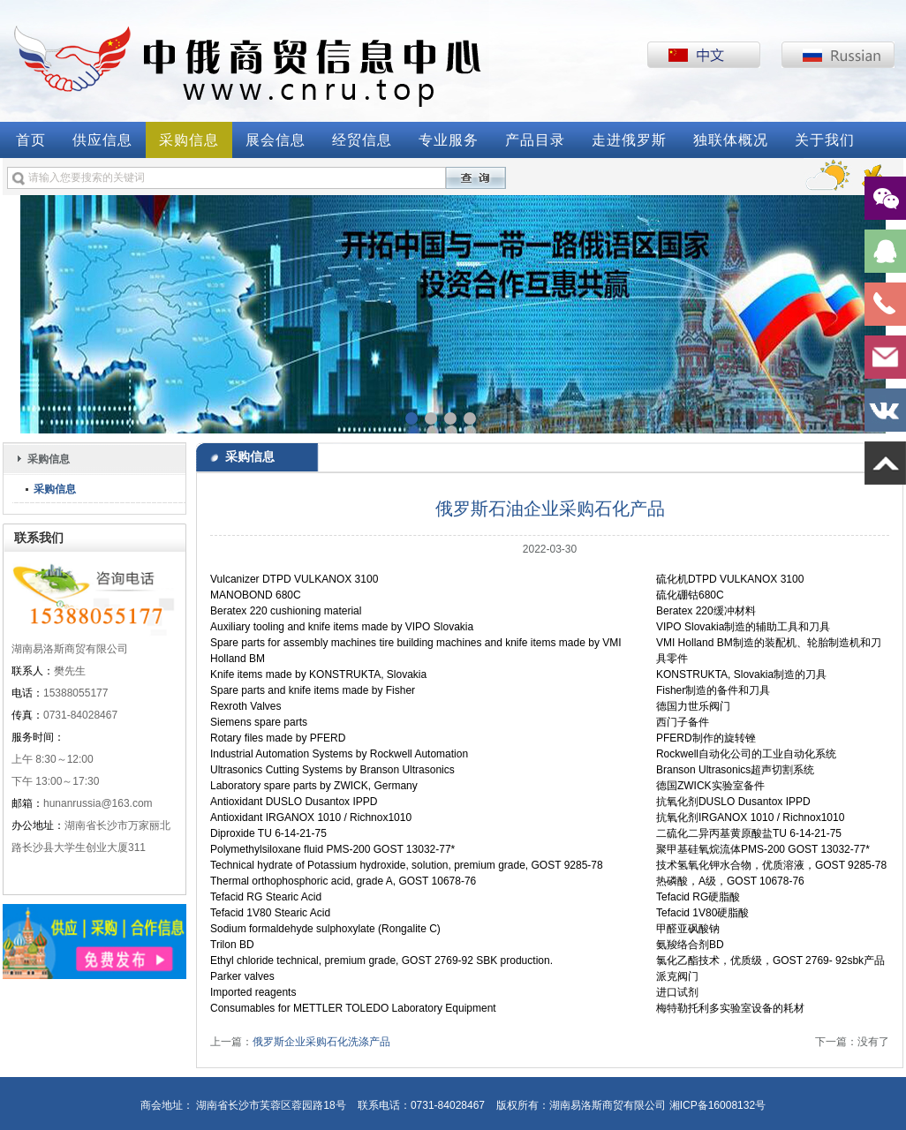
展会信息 (275, 139)
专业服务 (449, 139)
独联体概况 (730, 139)
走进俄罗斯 (629, 139)
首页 (31, 139)
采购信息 (189, 139)
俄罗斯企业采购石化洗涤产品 (321, 1042)
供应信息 (102, 139)
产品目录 (535, 139)
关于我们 (825, 139)
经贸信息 (362, 139)
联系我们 (39, 538)
